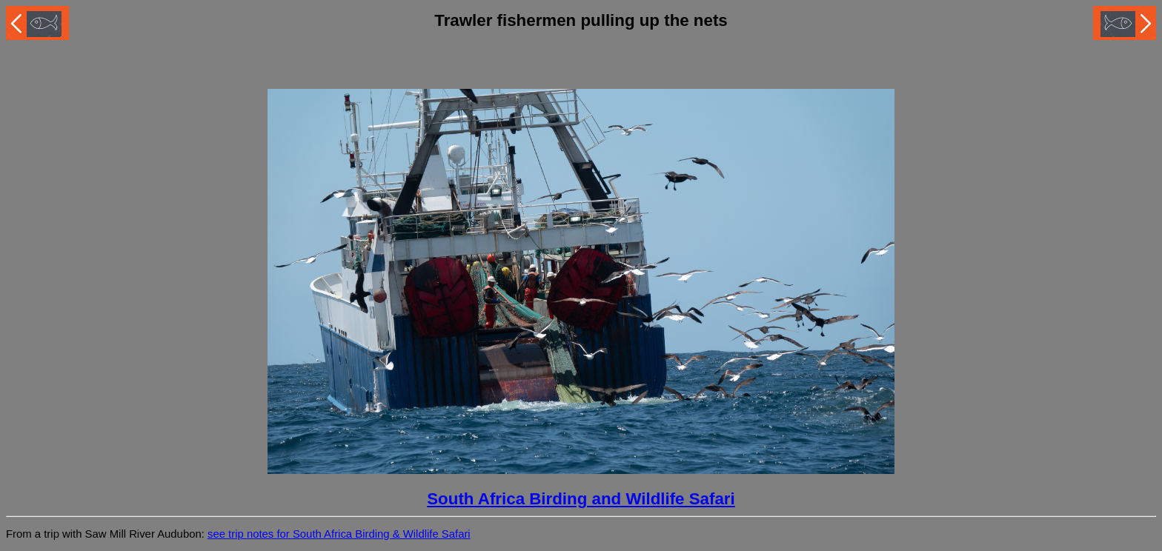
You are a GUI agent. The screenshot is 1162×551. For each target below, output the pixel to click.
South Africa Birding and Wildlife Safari (581, 499)
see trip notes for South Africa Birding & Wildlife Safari (339, 534)
